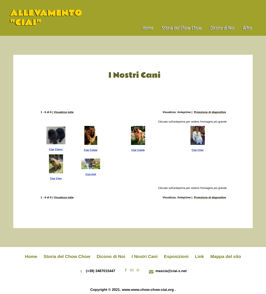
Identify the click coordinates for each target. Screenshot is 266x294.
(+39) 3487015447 (100, 271)
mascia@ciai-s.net (171, 271)
